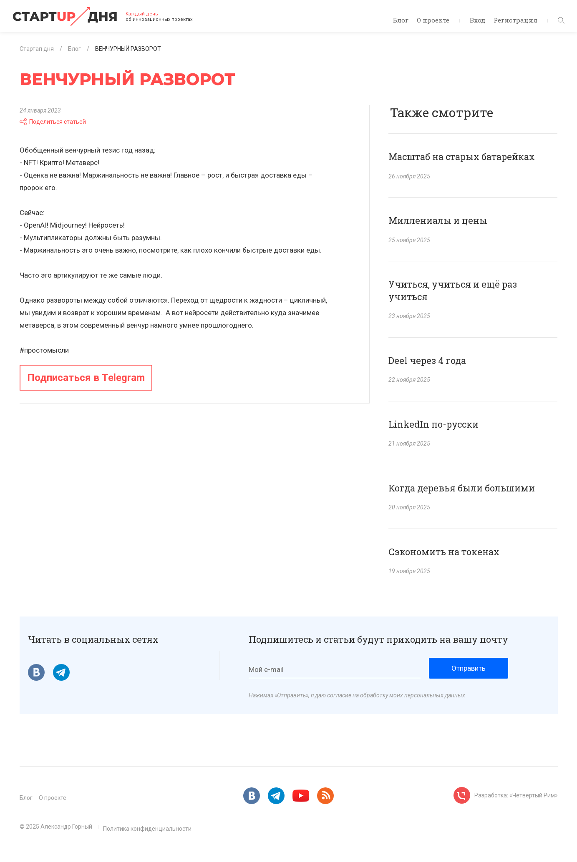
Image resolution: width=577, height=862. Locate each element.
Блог (400, 20)
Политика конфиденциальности (147, 828)
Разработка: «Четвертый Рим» (516, 795)
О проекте (433, 20)
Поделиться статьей (53, 121)
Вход (477, 20)
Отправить (468, 668)
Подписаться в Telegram (86, 377)
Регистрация (515, 20)
